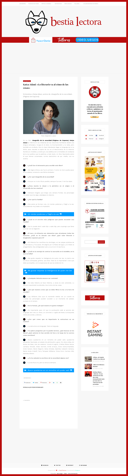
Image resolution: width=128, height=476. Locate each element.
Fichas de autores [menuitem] (33, 3)
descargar (60, 473)
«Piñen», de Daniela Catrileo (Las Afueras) (99, 358)
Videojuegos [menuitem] (68, 3)
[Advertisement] (64, 57)
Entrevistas (27, 377)
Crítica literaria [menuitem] (46, 3)
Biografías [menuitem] (23, 3)
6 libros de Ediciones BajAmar (98, 365)
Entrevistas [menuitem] (58, 3)
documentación (73, 473)
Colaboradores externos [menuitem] (90, 3)
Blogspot (77, 470)
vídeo (65, 473)
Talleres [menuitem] (76, 3)
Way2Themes (62, 470)
